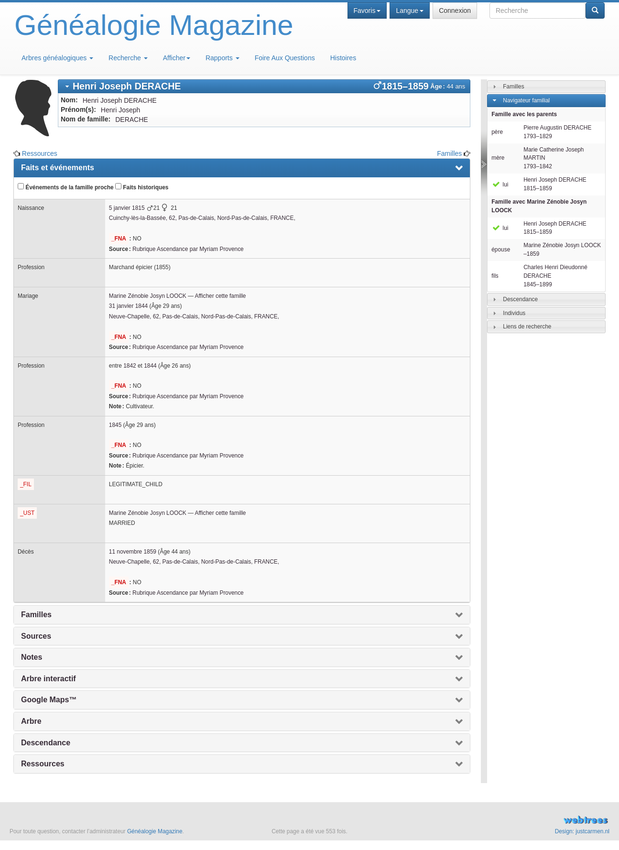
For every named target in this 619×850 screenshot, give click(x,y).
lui (499, 184)
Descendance (520, 298)
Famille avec (538, 206)
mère (497, 157)
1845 (115, 425)
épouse (500, 249)
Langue (410, 10)
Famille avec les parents (524, 114)
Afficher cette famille (220, 296)
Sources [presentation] (36, 636)
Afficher (176, 58)
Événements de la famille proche (66, 187)
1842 (129, 365)
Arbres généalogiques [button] (57, 58)
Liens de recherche (527, 326)
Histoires (343, 58)
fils (495, 275)
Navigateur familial (526, 100)
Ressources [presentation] (43, 764)
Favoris (367, 10)
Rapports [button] (222, 58)
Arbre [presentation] (31, 721)
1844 (150, 365)
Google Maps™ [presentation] (48, 700)
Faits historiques (141, 187)
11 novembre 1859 (132, 551)
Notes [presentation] (31, 657)
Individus (514, 312)
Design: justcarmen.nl (582, 831)
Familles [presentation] (36, 614)
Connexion (455, 10)
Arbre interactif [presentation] (48, 679)
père (497, 132)
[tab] (264, 86)
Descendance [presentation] (45, 743)
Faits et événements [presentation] (57, 167)
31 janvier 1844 (128, 306)
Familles (449, 153)
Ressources (39, 153)
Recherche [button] (128, 58)
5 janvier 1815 (127, 208)
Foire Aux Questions (285, 58)
